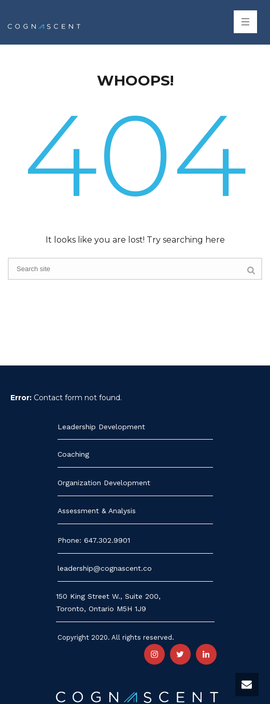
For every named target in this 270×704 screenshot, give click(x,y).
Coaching (73, 454)
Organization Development (104, 482)
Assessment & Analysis (97, 510)
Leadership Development (101, 427)
